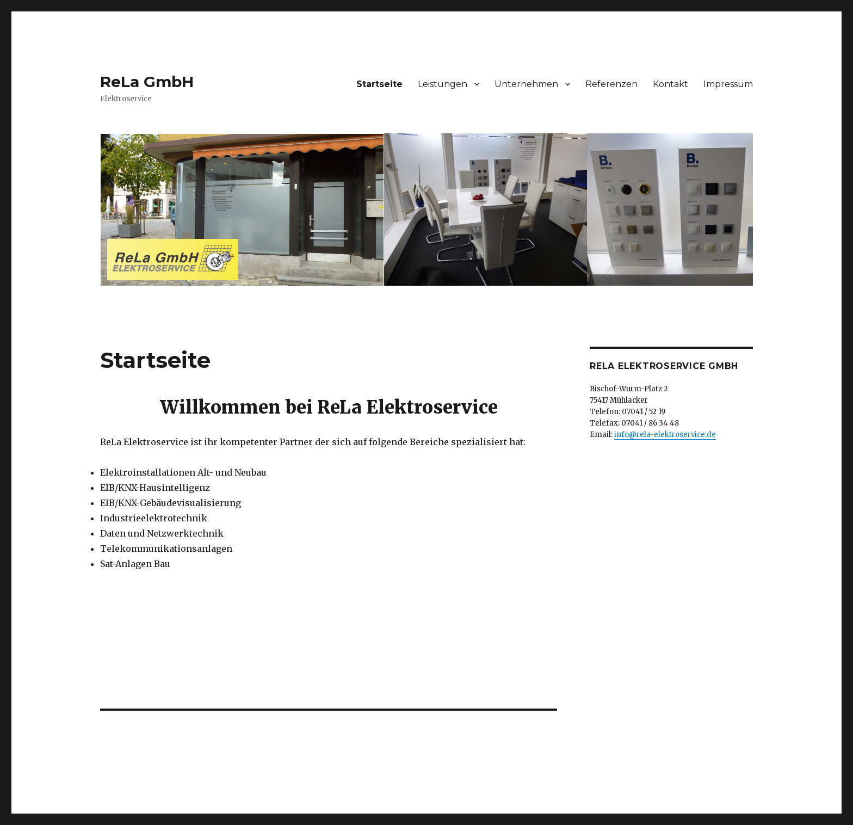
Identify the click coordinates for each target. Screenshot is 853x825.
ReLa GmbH (147, 81)
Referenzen (611, 84)
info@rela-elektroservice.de (665, 434)
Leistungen (442, 84)
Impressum (728, 84)
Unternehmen (526, 84)
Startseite (379, 84)
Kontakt (670, 84)
